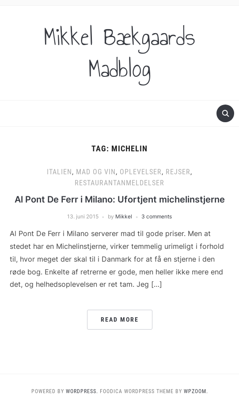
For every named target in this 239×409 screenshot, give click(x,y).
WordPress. (82, 391)
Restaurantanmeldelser (119, 183)
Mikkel (123, 216)
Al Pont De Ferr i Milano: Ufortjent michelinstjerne (120, 199)
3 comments (156, 216)
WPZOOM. (196, 391)
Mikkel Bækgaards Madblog (119, 53)
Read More (120, 319)
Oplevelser (141, 172)
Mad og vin (96, 172)
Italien (59, 172)
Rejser (178, 172)
